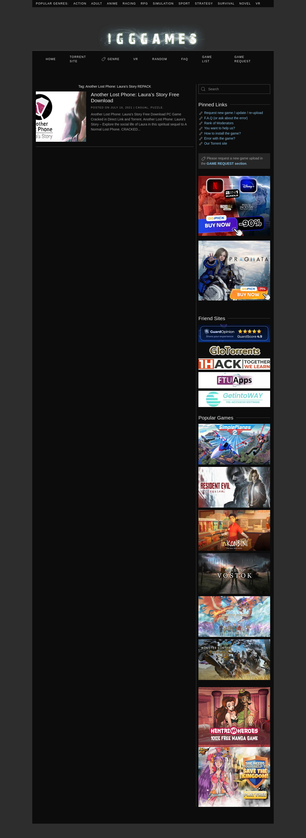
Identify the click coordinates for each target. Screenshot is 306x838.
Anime (112, 3)
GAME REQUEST (243, 59)
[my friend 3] (234, 364)
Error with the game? (219, 138)
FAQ (184, 59)
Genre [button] (114, 59)
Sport (184, 3)
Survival (226, 3)
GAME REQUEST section (226, 163)
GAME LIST (207, 59)
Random (159, 59)
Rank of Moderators (219, 123)
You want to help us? (219, 128)
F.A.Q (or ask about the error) (226, 118)
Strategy (204, 3)
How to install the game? (222, 133)
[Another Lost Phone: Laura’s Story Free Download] (61, 116)
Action (79, 3)
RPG (144, 3)
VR (258, 3)
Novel (245, 3)
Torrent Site (78, 59)
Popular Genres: (52, 3)
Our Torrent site (215, 143)
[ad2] (232, 717)
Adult (96, 3)
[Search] (234, 89)
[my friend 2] (234, 350)
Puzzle (157, 107)
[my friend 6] (234, 380)
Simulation (163, 3)
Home (51, 59)
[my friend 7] (234, 399)
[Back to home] (153, 29)
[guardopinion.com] (234, 333)
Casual (142, 107)
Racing (129, 3)
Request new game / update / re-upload (233, 113)
